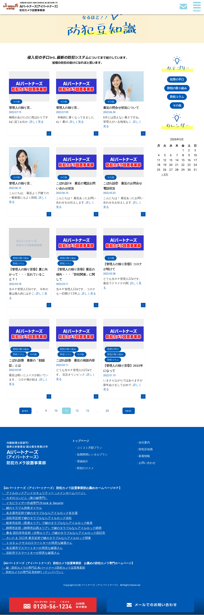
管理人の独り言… (20, 107)
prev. (26, 411)
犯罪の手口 (113, 349)
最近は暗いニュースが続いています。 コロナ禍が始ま (28, 380)
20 (107, 411)
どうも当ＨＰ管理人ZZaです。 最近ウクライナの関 (122, 283)
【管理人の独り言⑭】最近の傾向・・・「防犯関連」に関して (75, 274)
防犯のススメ (86, 468)
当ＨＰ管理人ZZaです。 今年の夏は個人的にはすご (28, 294)
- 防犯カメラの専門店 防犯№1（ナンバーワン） (33, 572)
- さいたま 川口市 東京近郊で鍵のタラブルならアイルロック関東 (46, 538)
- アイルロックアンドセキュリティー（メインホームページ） (44, 493)
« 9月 (165, 175)
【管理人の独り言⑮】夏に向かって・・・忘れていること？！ (28, 274)
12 (77, 411)
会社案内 (145, 442)
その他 (16, 101)
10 (56, 411)
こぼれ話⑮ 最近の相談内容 (75, 360)
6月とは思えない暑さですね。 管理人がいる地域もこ (122, 122)
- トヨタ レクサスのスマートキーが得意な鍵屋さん (37, 543)
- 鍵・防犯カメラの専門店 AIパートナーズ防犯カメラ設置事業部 (43, 568)
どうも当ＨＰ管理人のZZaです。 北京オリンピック (75, 375)
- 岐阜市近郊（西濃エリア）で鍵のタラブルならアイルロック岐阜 (47, 523)
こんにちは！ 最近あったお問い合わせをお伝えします (76, 202)
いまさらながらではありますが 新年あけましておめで (122, 385)
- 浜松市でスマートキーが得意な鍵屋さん (31, 553)
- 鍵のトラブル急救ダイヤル (22, 508)
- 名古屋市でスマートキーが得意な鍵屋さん (32, 548)
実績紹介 (83, 461)
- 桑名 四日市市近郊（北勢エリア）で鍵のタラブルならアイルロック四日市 (53, 533)
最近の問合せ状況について (121, 107)
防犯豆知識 (146, 449)
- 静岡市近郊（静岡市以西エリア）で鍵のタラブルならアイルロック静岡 (51, 528)
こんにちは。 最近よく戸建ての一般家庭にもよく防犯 (29, 198)
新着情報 (145, 456)
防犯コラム (19, 263)
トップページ (81, 441)
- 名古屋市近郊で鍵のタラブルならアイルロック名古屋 (40, 513)
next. (128, 411)
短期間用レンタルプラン (93, 454)
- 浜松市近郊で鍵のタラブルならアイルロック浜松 (37, 518)
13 (87, 411)
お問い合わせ (148, 463)
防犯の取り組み (21, 258)
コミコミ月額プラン (90, 448)
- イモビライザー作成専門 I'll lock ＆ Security (32, 503)
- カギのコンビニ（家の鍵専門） (25, 498)
